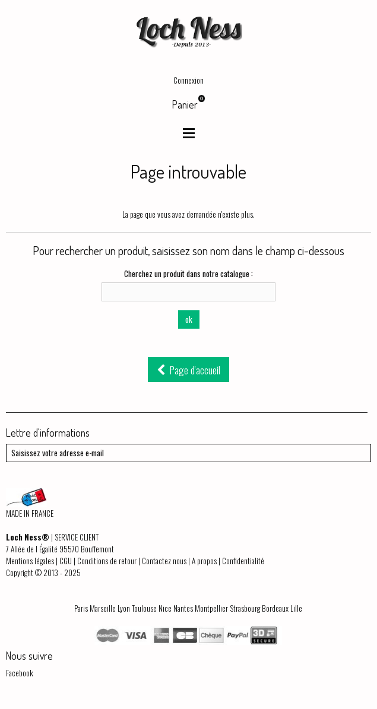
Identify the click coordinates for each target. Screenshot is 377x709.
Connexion (188, 80)
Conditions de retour (107, 561)
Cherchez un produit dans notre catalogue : (188, 273)
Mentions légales (30, 561)
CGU (65, 561)
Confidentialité (243, 561)
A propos (204, 561)
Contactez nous (164, 561)
